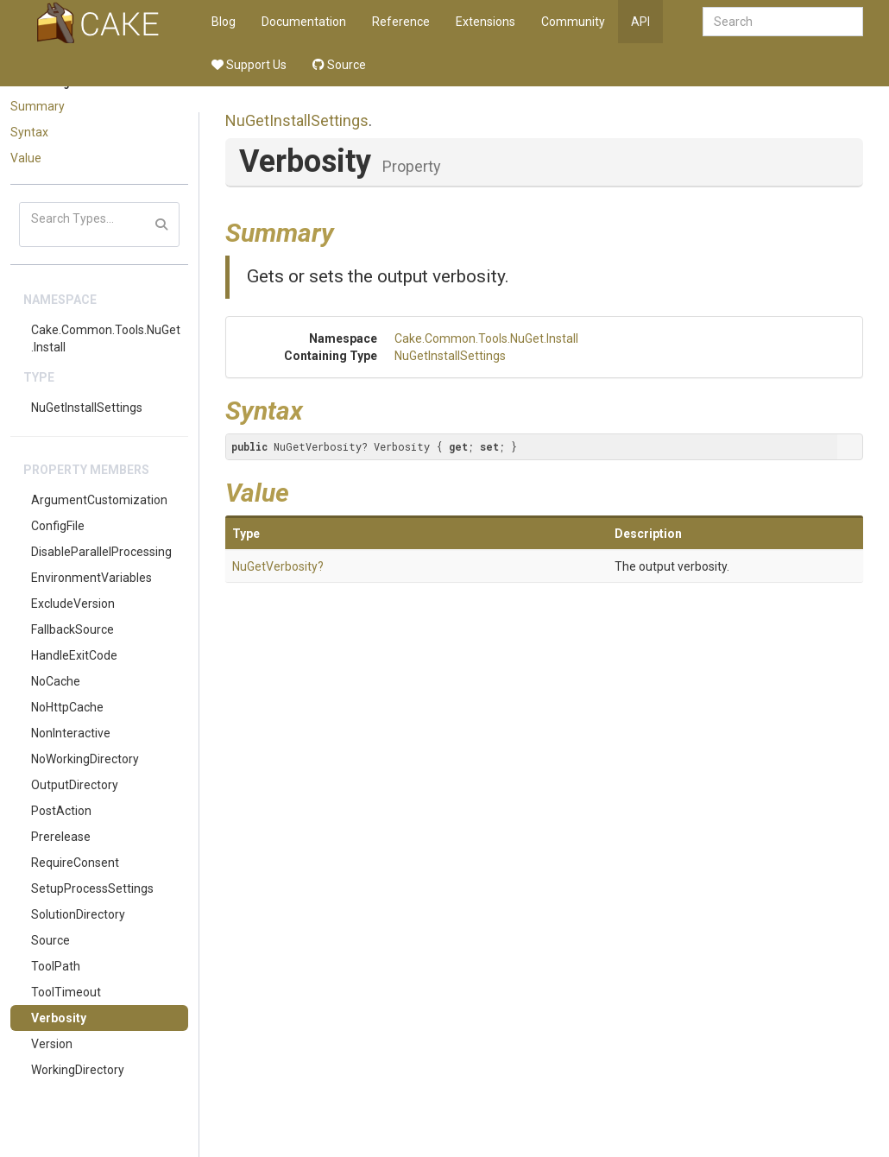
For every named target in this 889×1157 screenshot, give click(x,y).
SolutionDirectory (78, 914)
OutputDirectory (74, 785)
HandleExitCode (74, 655)
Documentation (304, 21)
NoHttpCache (67, 707)
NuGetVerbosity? (278, 566)
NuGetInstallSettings (86, 407)
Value (25, 158)
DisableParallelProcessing (101, 552)
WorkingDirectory (77, 1070)
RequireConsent (75, 862)
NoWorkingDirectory (85, 759)
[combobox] (783, 21)
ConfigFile (58, 526)
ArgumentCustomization (99, 500)
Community (573, 21)
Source (339, 65)
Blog (223, 21)
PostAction (61, 811)
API (640, 21)
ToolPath (55, 966)
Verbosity (58, 1018)
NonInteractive (70, 733)
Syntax (29, 132)
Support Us (249, 65)
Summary (37, 106)
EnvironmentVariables (91, 578)
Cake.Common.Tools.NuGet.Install (105, 338)
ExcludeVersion (73, 603)
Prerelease (61, 837)
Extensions (485, 21)
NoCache (55, 681)
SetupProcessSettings (92, 888)
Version (52, 1044)
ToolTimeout (66, 992)
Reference (401, 21)
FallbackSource (72, 629)
